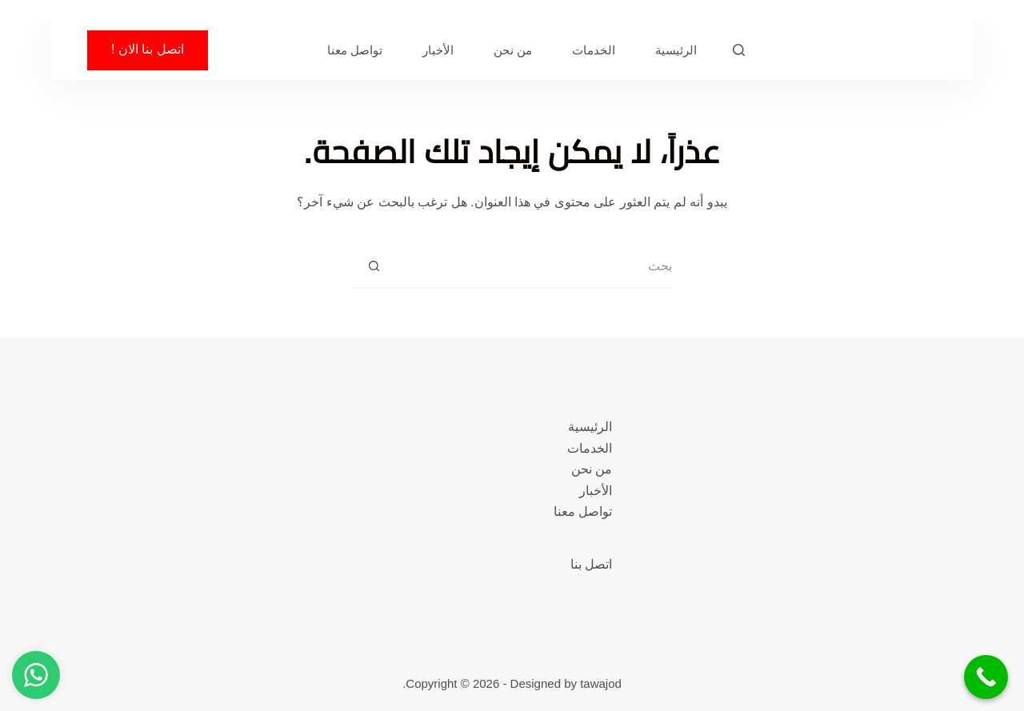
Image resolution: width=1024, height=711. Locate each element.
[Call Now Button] (986, 677)
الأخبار (438, 50)
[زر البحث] (374, 267)
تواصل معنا (354, 50)
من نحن (513, 50)
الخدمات (593, 50)
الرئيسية (676, 50)
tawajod (601, 683)
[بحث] (739, 50)
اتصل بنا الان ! (147, 49)
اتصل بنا (591, 564)
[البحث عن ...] (534, 267)
